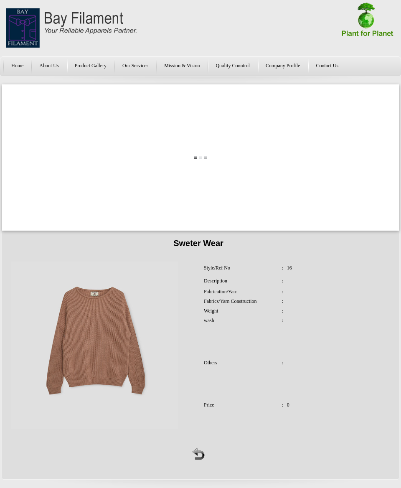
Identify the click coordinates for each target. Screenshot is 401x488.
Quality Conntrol (233, 66)
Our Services (135, 66)
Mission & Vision (182, 66)
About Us (48, 66)
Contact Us (327, 66)
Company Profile (283, 66)
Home (17, 66)
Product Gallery (91, 66)
